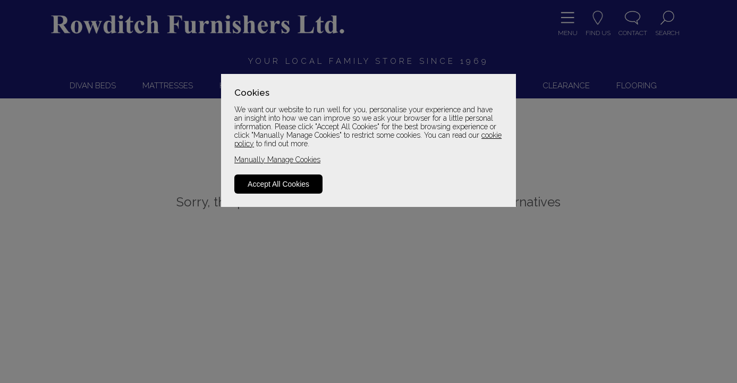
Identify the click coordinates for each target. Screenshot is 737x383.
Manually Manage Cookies (277, 159)
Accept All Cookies (278, 184)
